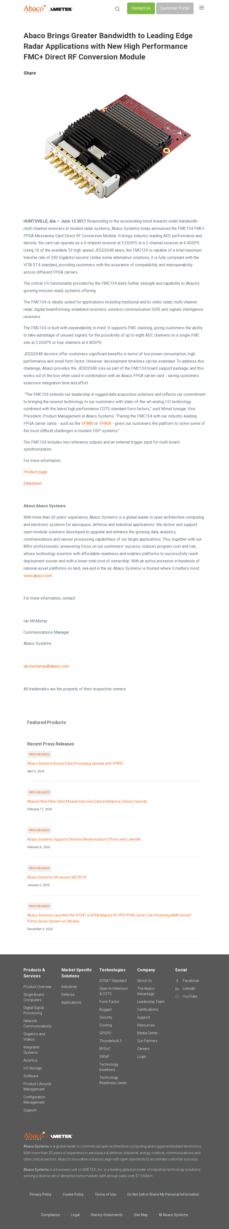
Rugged (105, 1009)
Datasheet (33, 483)
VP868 (105, 423)
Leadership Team (151, 1002)
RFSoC (104, 1049)
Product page (35, 472)
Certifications (147, 1009)
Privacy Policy (41, 1194)
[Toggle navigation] (201, 8)
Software (31, 1076)
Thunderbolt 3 (110, 1041)
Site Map (141, 1215)
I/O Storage (33, 1068)
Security (105, 1017)
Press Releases (39, 754)
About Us (144, 981)
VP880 (87, 423)
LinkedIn (189, 988)
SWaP (104, 1057)
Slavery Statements (107, 1215)
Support (30, 1110)
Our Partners (147, 1041)
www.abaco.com (38, 575)
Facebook (191, 981)
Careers (143, 1049)
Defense (67, 995)
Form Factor (109, 1002)
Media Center (147, 1033)
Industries (69, 987)
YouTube (190, 996)
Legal (75, 1215)
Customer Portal (175, 8)
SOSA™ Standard (112, 981)
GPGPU (105, 1033)
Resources (146, 1025)
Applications (71, 1002)
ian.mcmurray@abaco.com (46, 666)
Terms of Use (105, 1194)
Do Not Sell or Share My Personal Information (163, 1194)
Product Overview (38, 987)
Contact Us (141, 8)
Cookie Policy (73, 1194)
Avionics (30, 1060)
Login (141, 1057)
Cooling (105, 1025)
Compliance (50, 1215)
